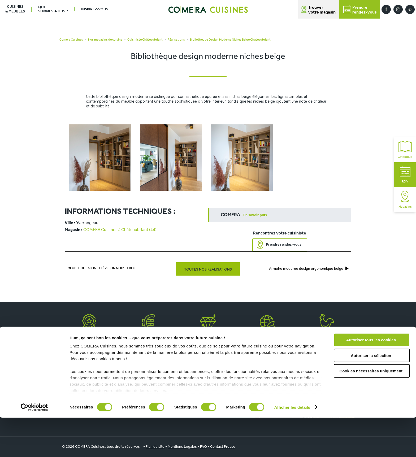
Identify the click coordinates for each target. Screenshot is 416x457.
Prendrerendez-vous (360, 10)
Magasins (405, 199)
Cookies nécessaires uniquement (370, 410)
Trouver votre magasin (322, 10)
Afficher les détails (292, 446)
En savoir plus (255, 215)
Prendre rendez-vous (283, 245)
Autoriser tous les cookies (371, 379)
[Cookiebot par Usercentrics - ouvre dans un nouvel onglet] (34, 447)
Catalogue (405, 150)
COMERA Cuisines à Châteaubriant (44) (120, 230)
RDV (405, 174)
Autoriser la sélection (371, 395)
